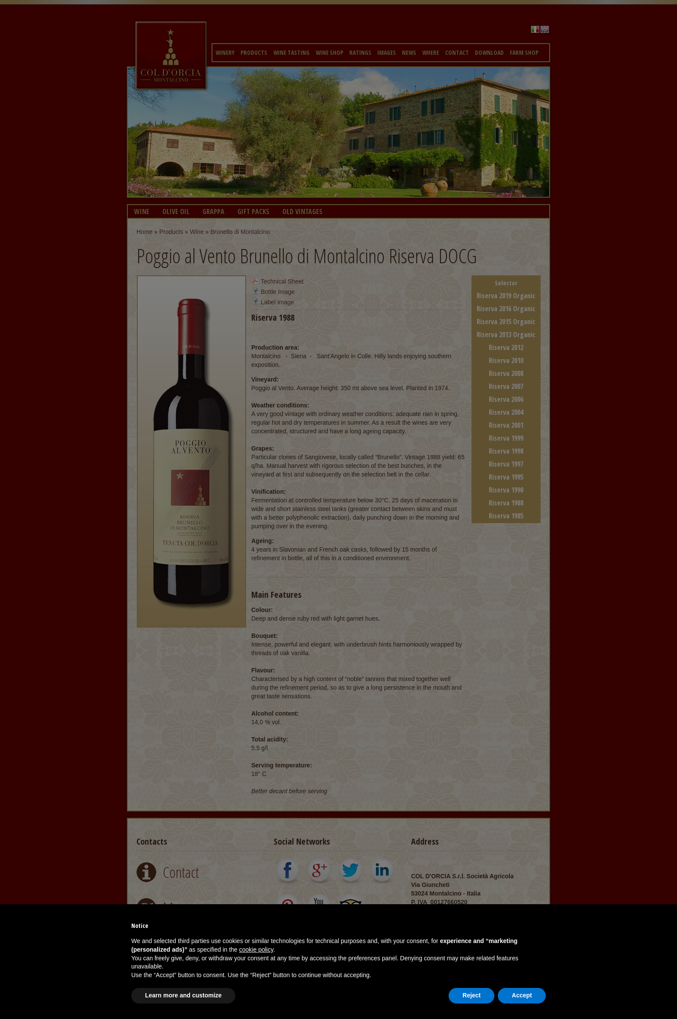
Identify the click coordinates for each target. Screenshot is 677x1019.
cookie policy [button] (256, 949)
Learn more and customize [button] (183, 995)
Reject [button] (471, 995)
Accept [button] (522, 995)
